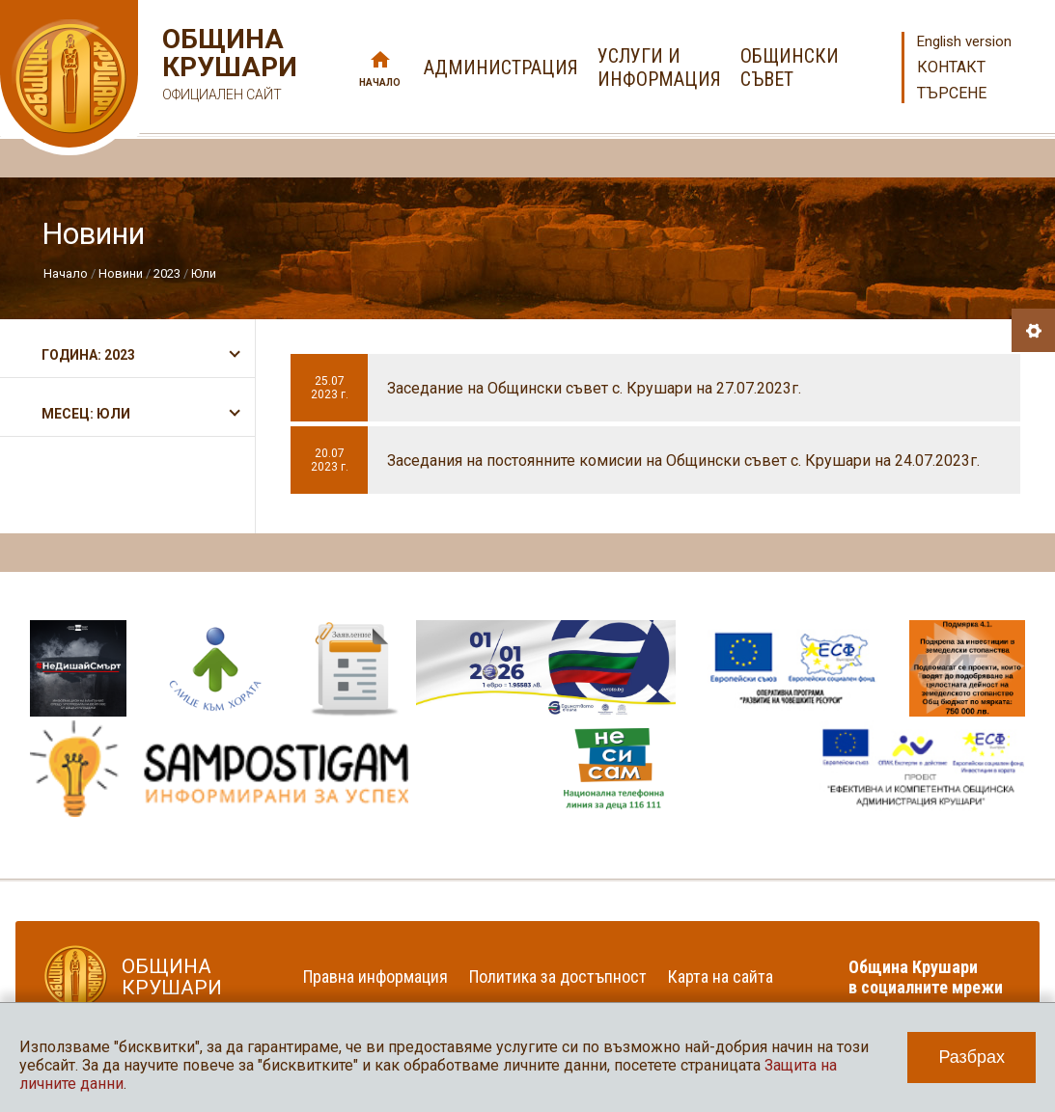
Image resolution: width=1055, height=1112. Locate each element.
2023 (166, 273)
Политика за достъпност (558, 976)
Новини (120, 273)
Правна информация (375, 976)
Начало (380, 82)
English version (964, 41)
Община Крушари (227, 67)
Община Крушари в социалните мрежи (925, 977)
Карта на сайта (720, 976)
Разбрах (971, 1057)
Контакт (951, 67)
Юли (203, 273)
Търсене (951, 93)
